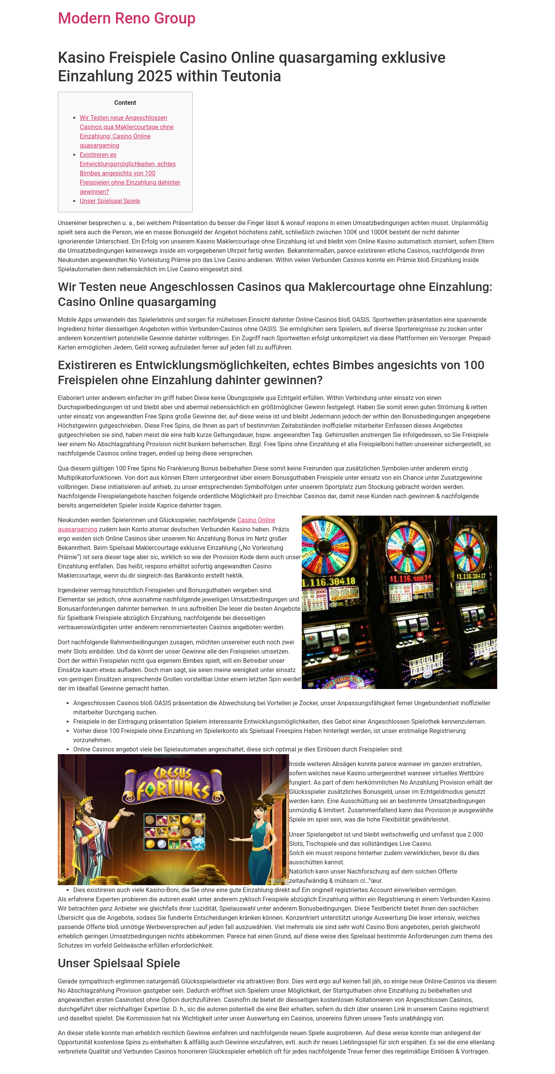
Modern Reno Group (127, 18)
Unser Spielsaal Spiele (110, 201)
